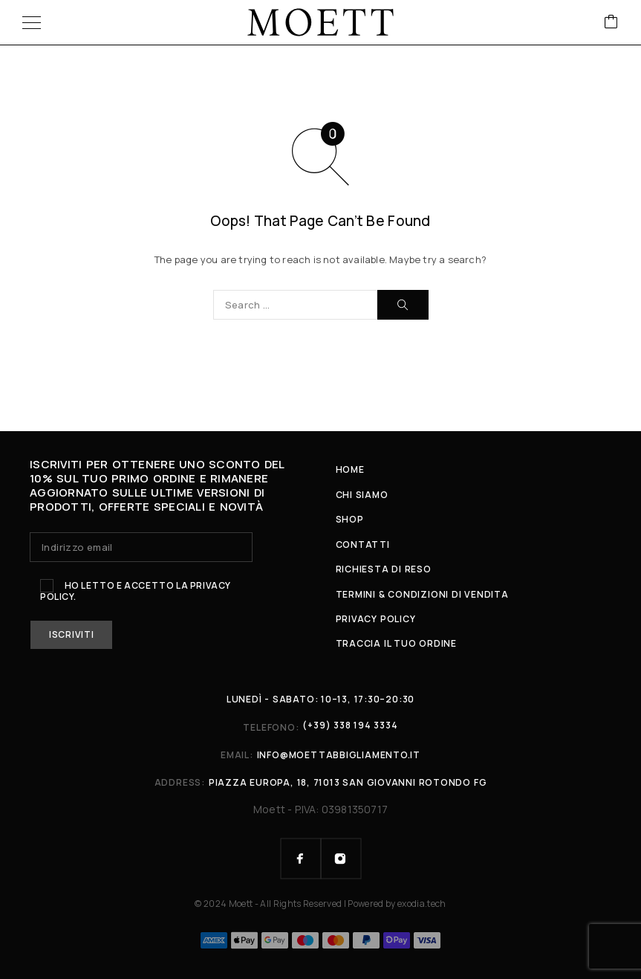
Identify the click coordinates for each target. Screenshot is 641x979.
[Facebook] (301, 859)
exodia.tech (421, 903)
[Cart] (611, 22)
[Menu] (31, 22)
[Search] (403, 305)
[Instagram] (341, 859)
